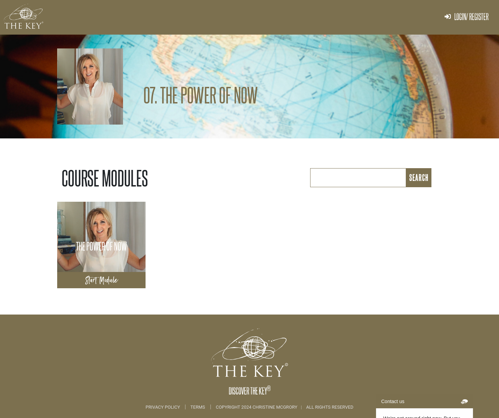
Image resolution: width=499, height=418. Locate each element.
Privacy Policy (163, 407)
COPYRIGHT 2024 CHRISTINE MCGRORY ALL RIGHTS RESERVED (284, 407)
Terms (198, 407)
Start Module (101, 280)
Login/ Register (467, 16)
